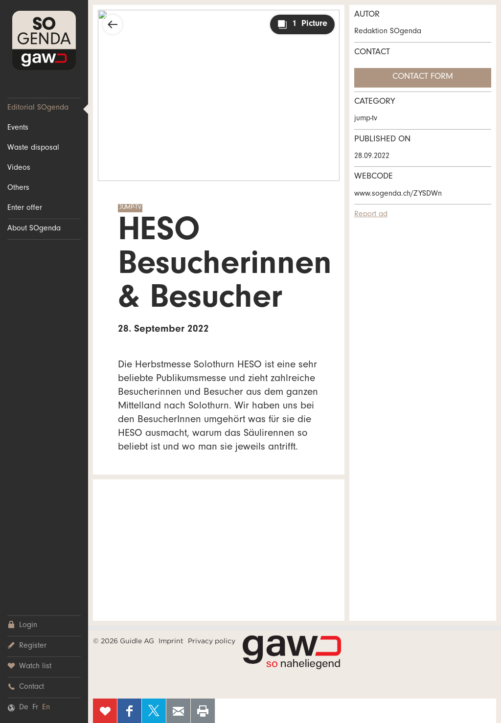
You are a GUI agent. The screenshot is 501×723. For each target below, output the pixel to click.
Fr (35, 708)
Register (26, 646)
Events (17, 128)
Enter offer (24, 208)
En (46, 708)
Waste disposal (33, 148)
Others (18, 188)
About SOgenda (34, 229)
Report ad (370, 215)
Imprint (171, 641)
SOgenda (44, 40)
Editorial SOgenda (37, 108)
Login (22, 625)
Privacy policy (211, 641)
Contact (25, 687)
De (23, 708)
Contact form (422, 77)
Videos (18, 168)
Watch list (29, 666)
